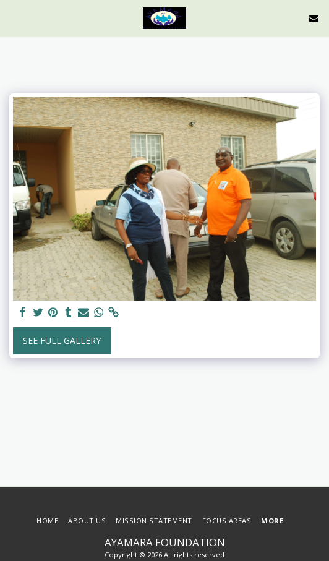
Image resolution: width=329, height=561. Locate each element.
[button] (13, 17)
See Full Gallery (62, 340)
